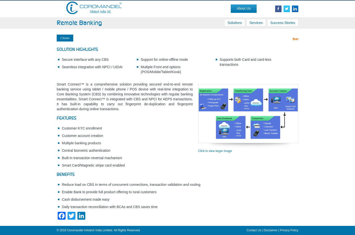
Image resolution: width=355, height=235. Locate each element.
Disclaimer (271, 230)
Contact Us (254, 230)
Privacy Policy (289, 230)
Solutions (235, 23)
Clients (65, 38)
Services (256, 23)
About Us (244, 8)
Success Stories (282, 23)
